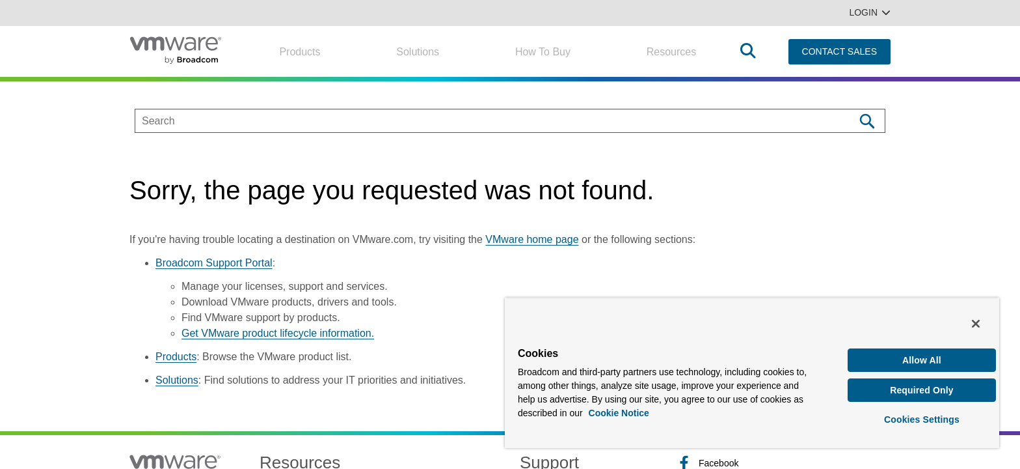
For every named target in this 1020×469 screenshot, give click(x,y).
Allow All (921, 360)
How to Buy (542, 51)
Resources (671, 51)
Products (299, 51)
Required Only (922, 390)
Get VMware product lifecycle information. (277, 333)
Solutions (417, 51)
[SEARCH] (481, 120)
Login (870, 12)
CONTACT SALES (839, 51)
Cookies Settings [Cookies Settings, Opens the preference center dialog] (922, 419)
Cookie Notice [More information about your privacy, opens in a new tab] (619, 413)
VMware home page (531, 239)
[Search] (867, 120)
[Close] (975, 323)
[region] (752, 373)
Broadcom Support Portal (214, 262)
